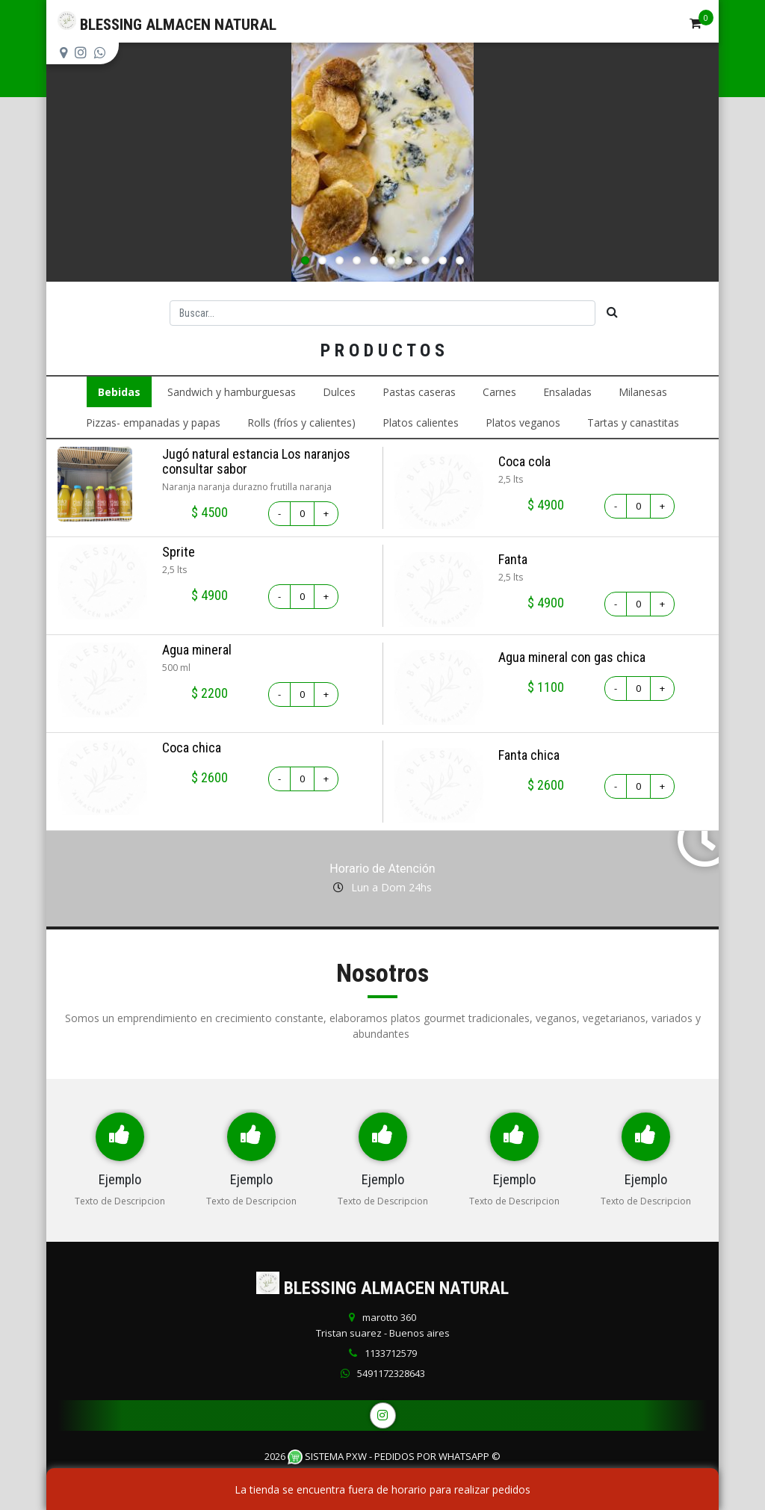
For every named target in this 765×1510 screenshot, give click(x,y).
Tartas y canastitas (633, 422)
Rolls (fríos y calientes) (301, 422)
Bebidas (119, 392)
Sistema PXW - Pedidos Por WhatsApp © (394, 1456)
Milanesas (643, 392)
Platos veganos (523, 422)
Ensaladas (567, 392)
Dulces (339, 392)
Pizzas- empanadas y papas (153, 422)
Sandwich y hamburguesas (231, 392)
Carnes (499, 392)
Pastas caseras (419, 392)
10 (460, 260)
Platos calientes (420, 422)
